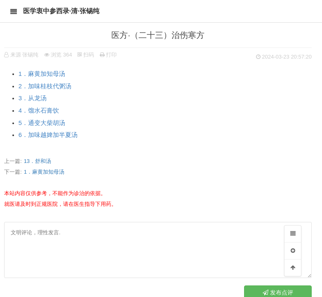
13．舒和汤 (37, 161)
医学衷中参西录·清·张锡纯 (61, 10)
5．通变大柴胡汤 (42, 123)
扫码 (86, 55)
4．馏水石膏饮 (39, 110)
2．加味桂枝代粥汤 (45, 86)
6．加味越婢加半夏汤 (48, 135)
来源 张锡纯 (24, 55)
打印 (108, 55)
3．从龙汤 (33, 98)
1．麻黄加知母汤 (42, 74)
